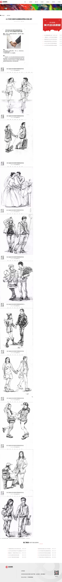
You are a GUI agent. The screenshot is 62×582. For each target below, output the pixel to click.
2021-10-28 (24, 557)
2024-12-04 (24, 548)
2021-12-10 (24, 552)
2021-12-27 (54, 548)
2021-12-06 (54, 552)
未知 (23, 21)
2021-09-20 (54, 557)
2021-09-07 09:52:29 (17, 21)
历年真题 (2, 15)
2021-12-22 (24, 550)
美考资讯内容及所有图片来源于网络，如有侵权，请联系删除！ (33, 574)
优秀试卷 (8, 15)
